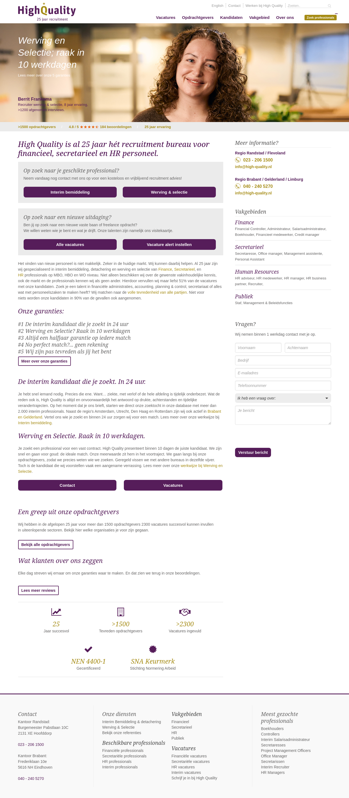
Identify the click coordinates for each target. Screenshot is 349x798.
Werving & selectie (169, 192)
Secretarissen (272, 761)
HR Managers (272, 772)
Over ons (285, 17)
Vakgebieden (186, 714)
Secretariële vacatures (190, 761)
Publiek (244, 296)
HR (21, 275)
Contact (234, 6)
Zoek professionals (321, 17)
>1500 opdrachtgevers (37, 127)
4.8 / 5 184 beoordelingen (100, 127)
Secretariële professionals (124, 756)
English (218, 6)
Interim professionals (120, 767)
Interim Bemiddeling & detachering (131, 722)
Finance (165, 269)
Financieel (180, 722)
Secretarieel (184, 269)
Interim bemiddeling (70, 192)
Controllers (270, 734)
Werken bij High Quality (264, 6)
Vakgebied (259, 17)
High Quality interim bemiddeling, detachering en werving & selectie (47, 11)
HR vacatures (183, 767)
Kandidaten (231, 17)
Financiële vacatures (188, 756)
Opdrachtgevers (198, 17)
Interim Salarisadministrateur (285, 739)
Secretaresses (273, 745)
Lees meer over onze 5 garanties (44, 75)
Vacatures (165, 17)
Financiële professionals (122, 750)
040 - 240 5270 (254, 186)
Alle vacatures (70, 244)
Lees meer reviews (38, 590)
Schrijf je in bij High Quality (194, 778)
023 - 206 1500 (254, 160)
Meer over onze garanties (44, 361)
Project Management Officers (286, 750)
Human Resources (257, 271)
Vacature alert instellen (169, 244)
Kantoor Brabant (32, 756)
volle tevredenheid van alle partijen (157, 292)
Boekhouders (272, 728)
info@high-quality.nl (253, 167)
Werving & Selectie (118, 727)
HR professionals (117, 761)
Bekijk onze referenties (121, 733)
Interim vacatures (186, 772)
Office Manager (274, 756)
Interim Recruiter (275, 767)
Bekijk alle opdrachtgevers (45, 544)
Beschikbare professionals (133, 742)
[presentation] (264, 436)
